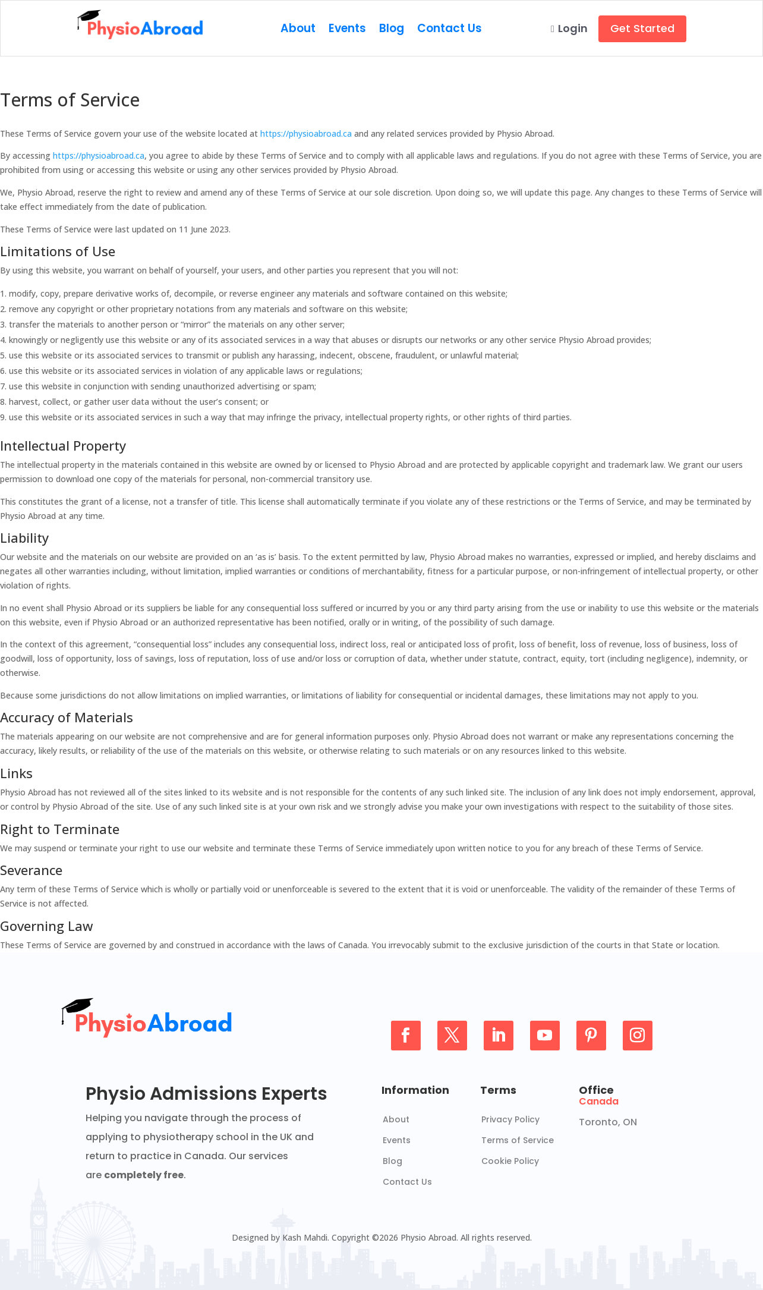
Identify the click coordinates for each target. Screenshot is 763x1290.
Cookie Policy (510, 1161)
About (298, 30)
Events (347, 30)
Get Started (642, 28)
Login (569, 28)
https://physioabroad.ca (306, 133)
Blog (391, 30)
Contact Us (449, 30)
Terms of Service (517, 1140)
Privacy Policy (510, 1119)
